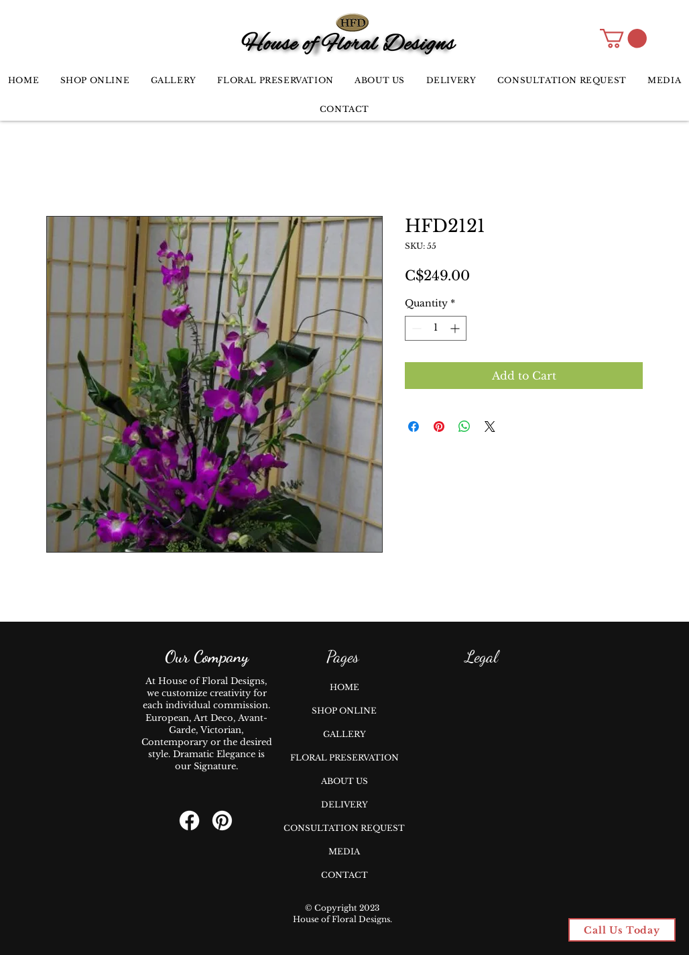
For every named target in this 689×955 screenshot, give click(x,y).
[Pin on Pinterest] (439, 426)
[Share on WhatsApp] (464, 426)
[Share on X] (490, 426)
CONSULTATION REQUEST (344, 828)
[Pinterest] (222, 820)
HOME (344, 687)
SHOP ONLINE (344, 711)
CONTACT (344, 875)
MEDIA (344, 851)
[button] (623, 38)
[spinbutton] (436, 328)
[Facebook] (189, 820)
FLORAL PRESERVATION (344, 757)
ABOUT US (344, 781)
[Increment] (456, 328)
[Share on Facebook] (413, 426)
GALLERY (344, 734)
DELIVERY (344, 804)
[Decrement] (415, 328)
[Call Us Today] (622, 930)
